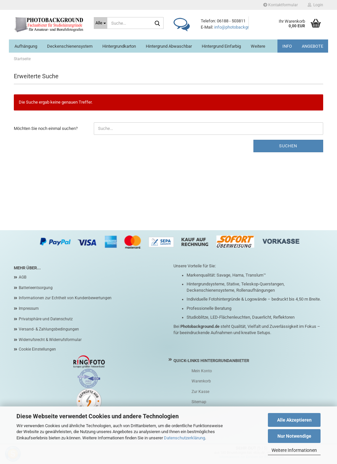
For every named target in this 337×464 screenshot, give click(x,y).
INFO (287, 46)
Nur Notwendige (294, 436)
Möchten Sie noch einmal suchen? (46, 128)
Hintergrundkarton (119, 46)
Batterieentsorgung (36, 287)
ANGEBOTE (312, 46)
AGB (22, 277)
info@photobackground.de (239, 27)
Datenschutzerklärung (184, 437)
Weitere (258, 46)
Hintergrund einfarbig (221, 46)
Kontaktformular (280, 5)
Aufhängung (25, 46)
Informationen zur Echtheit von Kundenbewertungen (65, 298)
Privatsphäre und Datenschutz (46, 319)
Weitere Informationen (294, 450)
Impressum (29, 308)
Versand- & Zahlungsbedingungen (49, 329)
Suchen (288, 145)
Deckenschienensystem (69, 46)
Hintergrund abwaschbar (169, 46)
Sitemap (199, 402)
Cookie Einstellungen (37, 349)
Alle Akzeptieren (294, 420)
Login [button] (315, 5)
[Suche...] (100, 23)
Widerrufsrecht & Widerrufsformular (50, 339)
